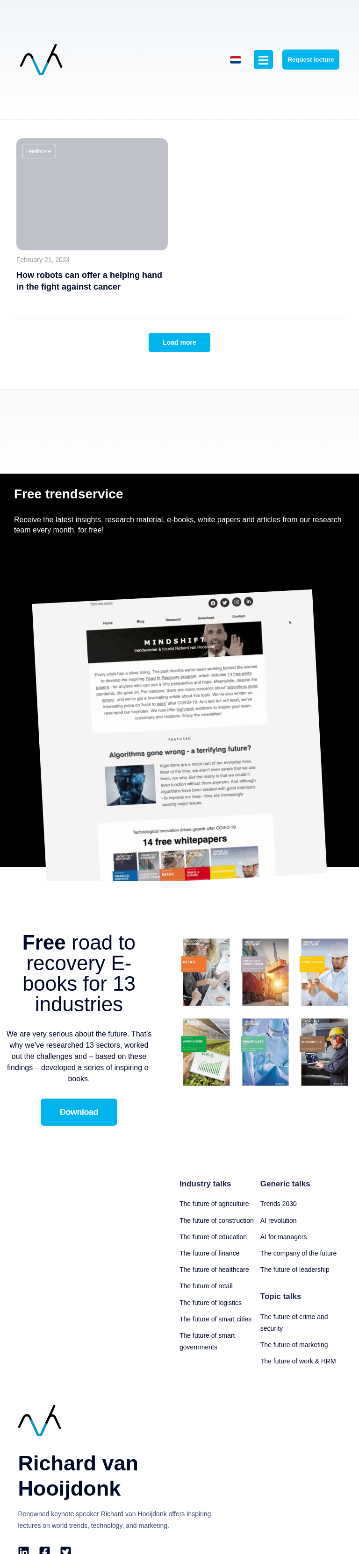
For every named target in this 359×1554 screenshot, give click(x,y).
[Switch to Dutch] (224, 77)
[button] (39, 187)
